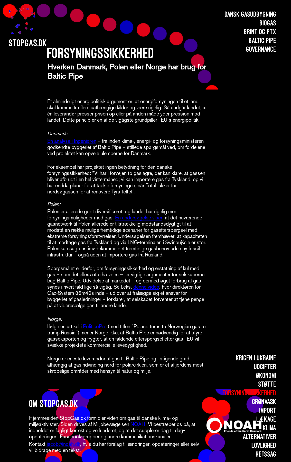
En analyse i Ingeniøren (71, 141)
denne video (146, 287)
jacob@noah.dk (63, 444)
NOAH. (138, 424)
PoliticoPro (95, 326)
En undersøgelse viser (138, 218)
